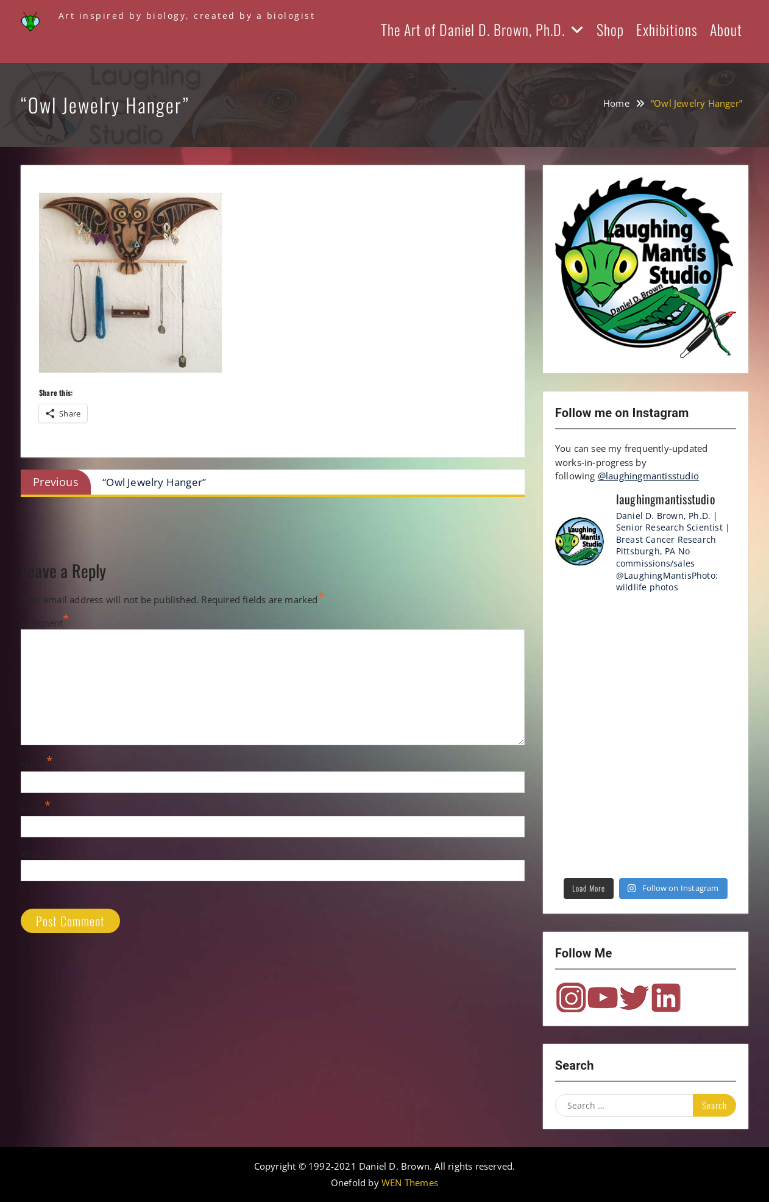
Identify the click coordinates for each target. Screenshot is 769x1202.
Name (33, 765)
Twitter (634, 998)
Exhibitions (667, 29)
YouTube (602, 998)
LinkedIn (666, 998)
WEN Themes (409, 1182)
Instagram (571, 998)
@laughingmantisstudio (648, 476)
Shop (610, 29)
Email (32, 809)
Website (38, 853)
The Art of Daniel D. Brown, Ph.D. (473, 29)
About (726, 29)
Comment (42, 623)
